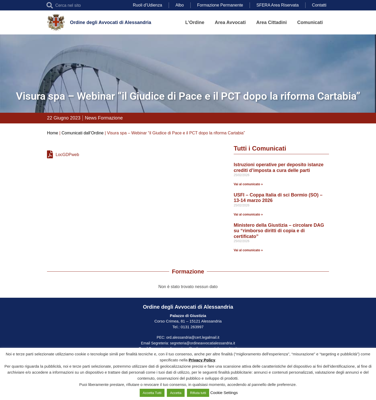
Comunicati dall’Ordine (83, 133)
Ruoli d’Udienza (147, 5)
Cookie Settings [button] (224, 392)
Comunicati (310, 22)
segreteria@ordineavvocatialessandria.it (202, 343)
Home (52, 133)
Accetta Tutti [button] (152, 393)
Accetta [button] (175, 393)
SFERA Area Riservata (277, 5)
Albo (179, 5)
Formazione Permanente (220, 5)
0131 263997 (192, 327)
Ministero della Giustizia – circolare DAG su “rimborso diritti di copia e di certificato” (279, 231)
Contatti (319, 5)
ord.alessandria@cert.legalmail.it (192, 337)
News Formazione (104, 118)
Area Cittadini (271, 22)
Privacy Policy (202, 360)
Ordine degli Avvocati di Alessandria (110, 22)
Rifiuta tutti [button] (198, 393)
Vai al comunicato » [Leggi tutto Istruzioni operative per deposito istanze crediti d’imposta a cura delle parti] (248, 184)
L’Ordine (194, 22)
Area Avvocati (230, 22)
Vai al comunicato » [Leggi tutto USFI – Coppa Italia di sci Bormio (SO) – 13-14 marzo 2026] (248, 214)
